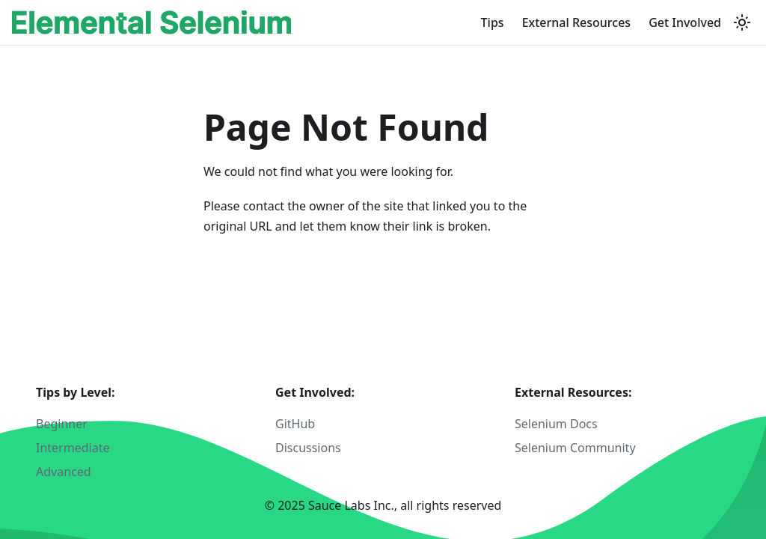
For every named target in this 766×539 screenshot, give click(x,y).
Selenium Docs (556, 423)
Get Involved (685, 22)
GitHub (295, 423)
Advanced (63, 471)
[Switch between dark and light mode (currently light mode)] (742, 22)
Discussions (308, 447)
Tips (492, 22)
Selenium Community (575, 447)
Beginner (62, 423)
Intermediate (72, 447)
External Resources (576, 22)
